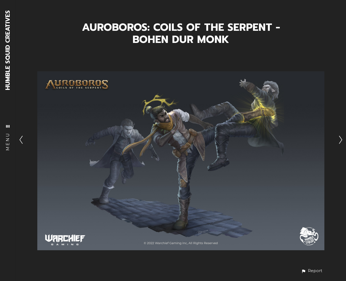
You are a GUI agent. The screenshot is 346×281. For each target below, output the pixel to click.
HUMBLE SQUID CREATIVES (8, 50)
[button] (311, 270)
